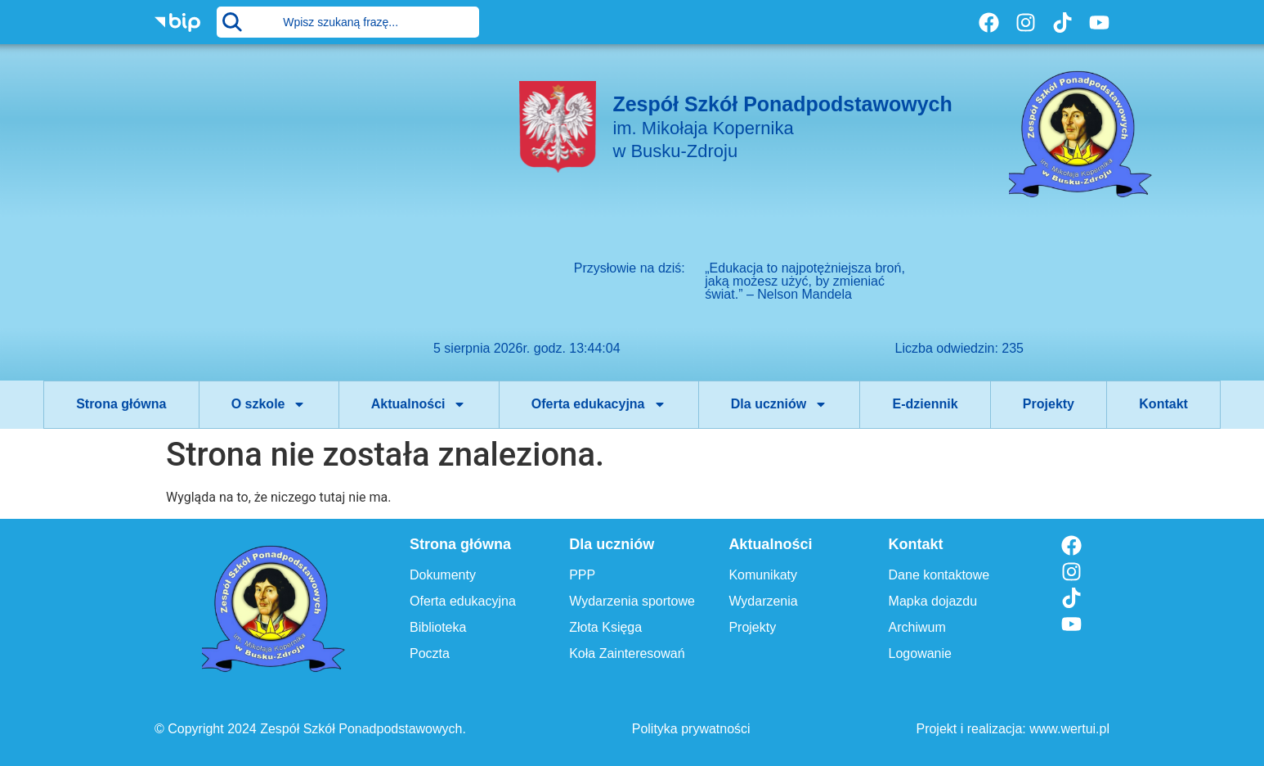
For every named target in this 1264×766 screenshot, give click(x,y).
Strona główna (121, 404)
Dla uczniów (779, 404)
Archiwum (917, 627)
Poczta (430, 653)
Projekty (1048, 404)
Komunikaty (762, 575)
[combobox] (348, 22)
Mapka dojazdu (933, 601)
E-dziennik (925, 404)
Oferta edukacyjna (598, 404)
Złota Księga (605, 627)
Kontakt (1163, 404)
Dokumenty (443, 575)
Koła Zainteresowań (626, 653)
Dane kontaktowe (939, 575)
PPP (582, 575)
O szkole (269, 404)
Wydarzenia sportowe (632, 601)
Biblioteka (438, 627)
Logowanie (920, 653)
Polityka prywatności (691, 729)
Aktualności (419, 404)
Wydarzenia (762, 601)
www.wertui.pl (1069, 729)
